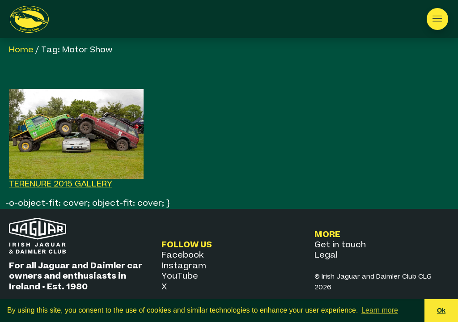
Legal (326, 255)
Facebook (182, 255)
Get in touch (340, 245)
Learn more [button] (379, 310)
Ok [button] (441, 310)
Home (21, 50)
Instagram (183, 266)
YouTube (179, 276)
